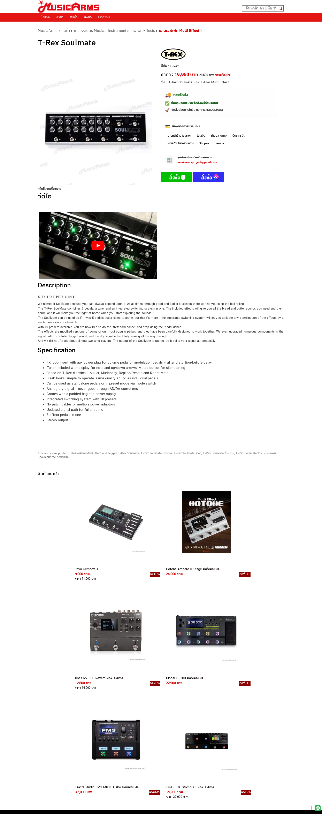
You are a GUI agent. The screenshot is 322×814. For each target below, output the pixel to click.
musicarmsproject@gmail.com (197, 162)
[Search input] (261, 8)
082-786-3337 (171, 700)
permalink (63, 457)
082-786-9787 (170, 738)
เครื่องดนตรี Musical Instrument (100, 30)
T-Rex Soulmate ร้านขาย (218, 453)
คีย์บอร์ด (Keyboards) (221, 694)
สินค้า (74, 17)
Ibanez (211, 731)
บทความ (104, 17)
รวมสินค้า (48, 699)
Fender (211, 722)
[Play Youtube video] (98, 245)
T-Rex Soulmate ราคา (187, 453)
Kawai (211, 736)
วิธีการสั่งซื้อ (50, 683)
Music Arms (48, 30)
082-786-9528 (161, 733)
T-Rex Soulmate (128, 453)
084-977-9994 (171, 709)
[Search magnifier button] (280, 8)
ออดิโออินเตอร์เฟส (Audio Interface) (230, 713)
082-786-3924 (159, 728)
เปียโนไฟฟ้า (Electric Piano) (225, 699)
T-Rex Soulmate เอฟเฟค (156, 453)
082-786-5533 (170, 705)
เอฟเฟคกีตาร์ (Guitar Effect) (225, 704)
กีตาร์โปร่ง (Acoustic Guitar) (225, 690)
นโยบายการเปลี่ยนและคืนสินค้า (64, 694)
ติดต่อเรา (48, 688)
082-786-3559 (171, 695)
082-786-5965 (180, 752)
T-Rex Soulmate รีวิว (249, 453)
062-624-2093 (173, 690)
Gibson (211, 727)
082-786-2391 (179, 756)
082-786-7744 (177, 714)
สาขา (59, 17)
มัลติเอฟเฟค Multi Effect (179, 30)
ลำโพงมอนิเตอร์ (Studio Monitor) (228, 717)
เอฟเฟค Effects (142, 30)
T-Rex (174, 66)
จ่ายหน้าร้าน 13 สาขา (179, 136)
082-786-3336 (168, 719)
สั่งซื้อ (88, 17)
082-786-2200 (180, 724)
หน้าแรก (44, 17)
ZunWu (271, 453)
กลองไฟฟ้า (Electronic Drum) (226, 708)
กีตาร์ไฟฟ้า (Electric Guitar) (224, 685)
